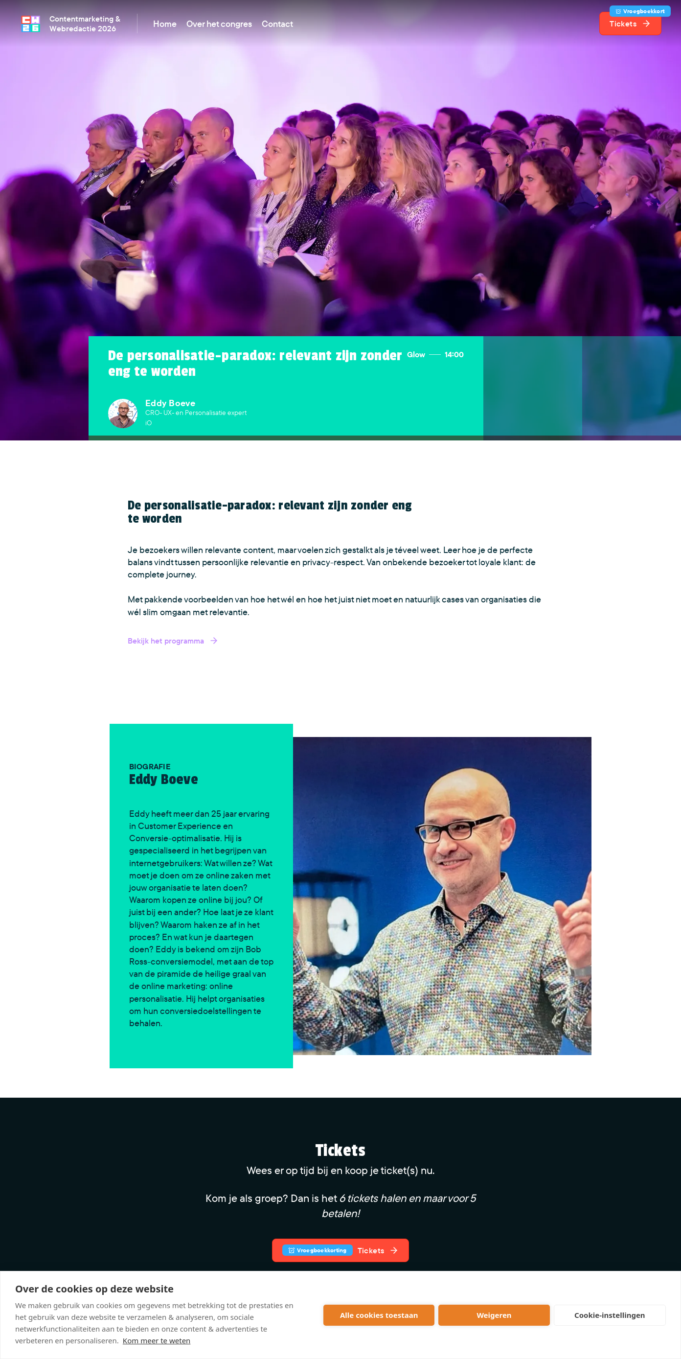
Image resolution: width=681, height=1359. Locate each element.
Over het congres (219, 23)
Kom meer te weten (157, 1340)
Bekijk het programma (173, 640)
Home (165, 23)
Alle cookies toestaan (379, 1315)
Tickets (635, 20)
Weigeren (494, 1315)
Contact (277, 23)
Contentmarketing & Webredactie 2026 (84, 23)
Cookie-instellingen (609, 1315)
